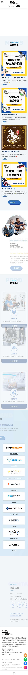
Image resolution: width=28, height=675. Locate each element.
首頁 (3, 659)
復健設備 (8, 667)
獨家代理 (13, 659)
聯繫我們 (9, 662)
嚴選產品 (19, 659)
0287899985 (8, 654)
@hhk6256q (10, 649)
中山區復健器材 (5, 669)
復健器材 (3, 667)
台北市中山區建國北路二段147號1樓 (13, 652)
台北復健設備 (19, 667)
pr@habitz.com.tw (10, 651)
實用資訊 (4, 662)
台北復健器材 (13, 667)
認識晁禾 (7, 659)
